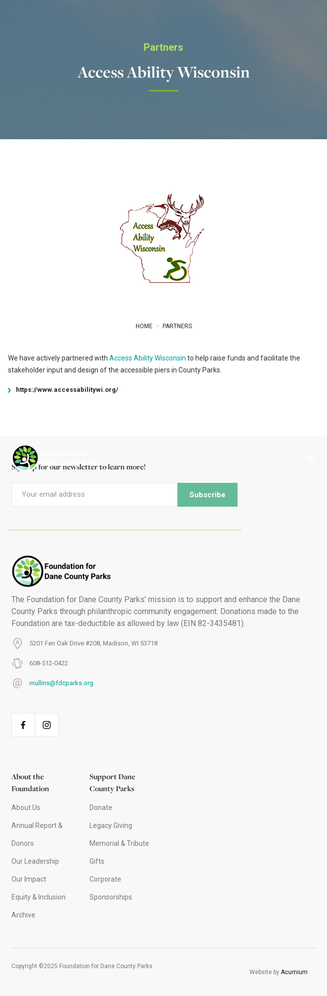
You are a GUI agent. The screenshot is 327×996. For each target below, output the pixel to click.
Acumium (294, 972)
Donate (100, 808)
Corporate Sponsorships (110, 888)
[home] (50, 459)
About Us (25, 808)
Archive (23, 915)
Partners (163, 47)
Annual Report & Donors (37, 834)
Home (144, 326)
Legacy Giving (110, 825)
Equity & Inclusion (38, 897)
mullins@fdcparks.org (61, 683)
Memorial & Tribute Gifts (119, 852)
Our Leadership (35, 861)
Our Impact (28, 879)
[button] (311, 459)
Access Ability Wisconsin (147, 358)
